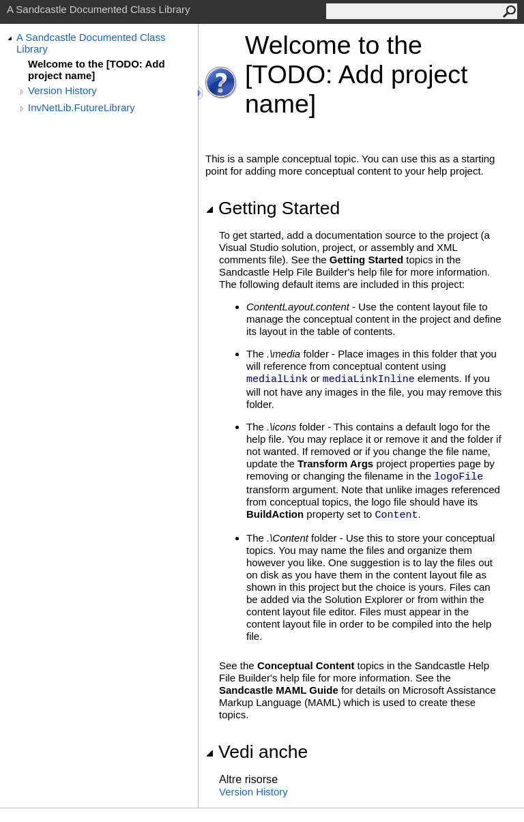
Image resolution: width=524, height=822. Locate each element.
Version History (62, 90)
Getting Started (272, 208)
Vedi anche (256, 752)
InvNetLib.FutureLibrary (81, 107)
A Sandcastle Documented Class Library (90, 43)
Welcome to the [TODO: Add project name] (96, 69)
